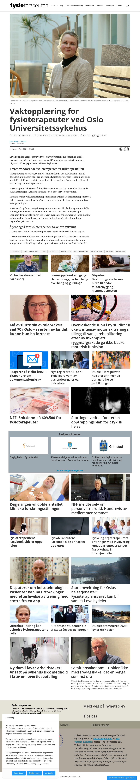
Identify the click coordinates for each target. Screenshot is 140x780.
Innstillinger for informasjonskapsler (121, 778)
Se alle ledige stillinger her (70, 470)
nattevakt (120, 251)
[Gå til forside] (29, 6)
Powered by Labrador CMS (70, 776)
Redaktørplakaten (102, 738)
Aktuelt (54, 5)
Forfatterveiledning (74, 5)
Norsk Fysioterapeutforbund (29, 713)
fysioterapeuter (81, 251)
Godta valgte (34, 773)
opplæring (15, 251)
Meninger (89, 5)
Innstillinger (18, 773)
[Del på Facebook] (121, 149)
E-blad (119, 5)
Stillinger (110, 5)
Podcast (100, 5)
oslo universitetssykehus (34, 251)
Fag (61, 5)
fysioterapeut (97, 251)
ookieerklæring (30, 711)
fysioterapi (66, 251)
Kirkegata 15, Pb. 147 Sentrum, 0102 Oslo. (28, 709)
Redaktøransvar (100, 724)
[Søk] (128, 6)
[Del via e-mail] (128, 149)
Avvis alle (49, 773)
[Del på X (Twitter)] (124, 149)
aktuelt (109, 251)
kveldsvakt (53, 251)
